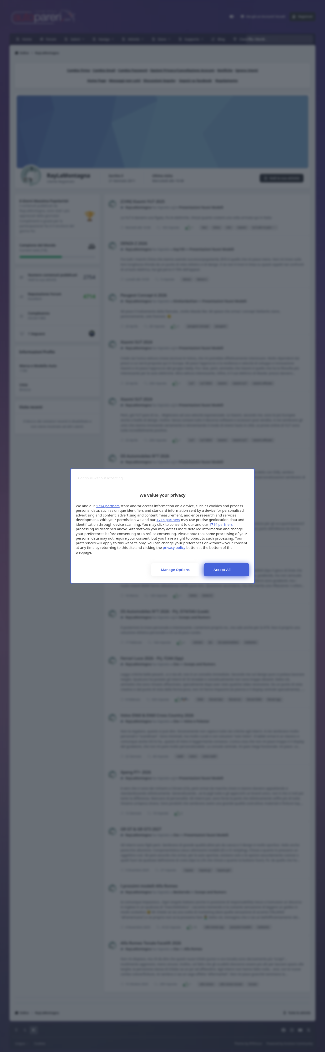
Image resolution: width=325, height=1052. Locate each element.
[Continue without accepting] (100, 478)
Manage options (175, 569)
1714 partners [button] (108, 505)
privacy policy (174, 547)
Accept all (222, 569)
